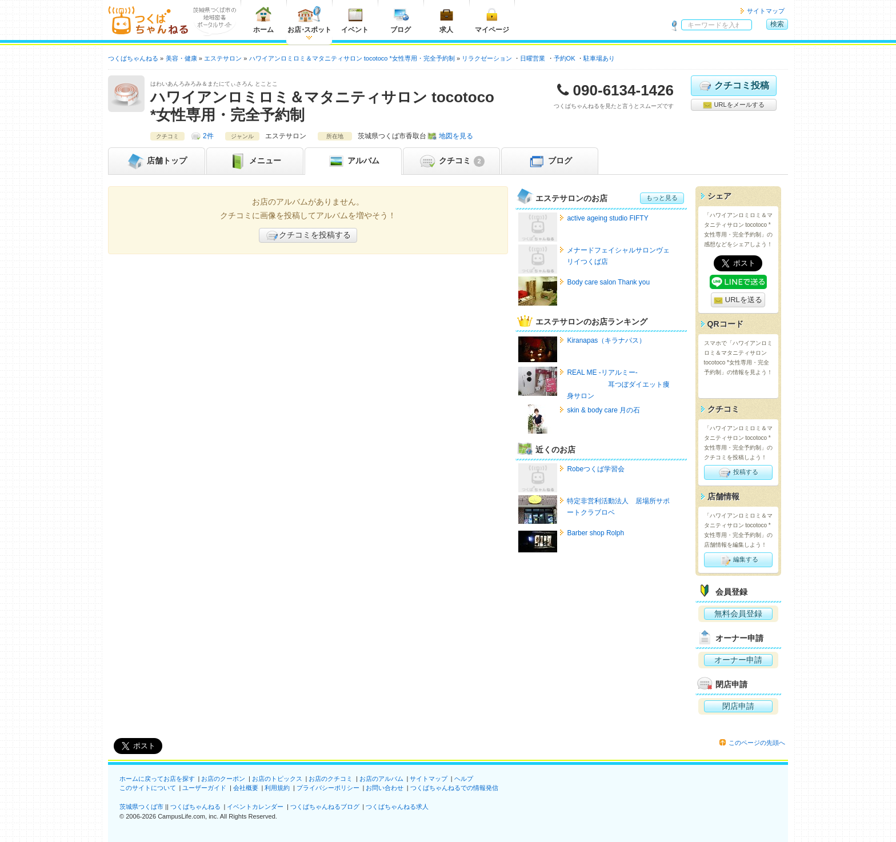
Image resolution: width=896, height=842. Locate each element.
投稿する (738, 472)
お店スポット (309, 20)
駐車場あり (599, 58)
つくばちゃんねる (195, 806)
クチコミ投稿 (733, 86)
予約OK (564, 58)
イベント (355, 20)
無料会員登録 (738, 613)
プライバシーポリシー (328, 787)
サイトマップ (766, 10)
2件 (208, 136)
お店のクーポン (223, 778)
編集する (738, 560)
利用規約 (277, 787)
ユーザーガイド (204, 787)
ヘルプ (463, 778)
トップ (156, 161)
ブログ (400, 20)
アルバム (353, 161)
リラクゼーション (487, 58)
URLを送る (738, 300)
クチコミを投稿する (308, 235)
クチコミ (451, 161)
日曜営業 (532, 58)
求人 (446, 20)
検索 (777, 24)
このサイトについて (147, 787)
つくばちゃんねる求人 (397, 806)
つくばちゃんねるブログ (324, 806)
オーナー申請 (738, 659)
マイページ (492, 20)
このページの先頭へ (757, 742)
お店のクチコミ (331, 778)
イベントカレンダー (255, 806)
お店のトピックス (277, 778)
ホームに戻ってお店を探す (157, 778)
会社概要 (245, 787)
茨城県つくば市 (141, 806)
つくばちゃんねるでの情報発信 (454, 787)
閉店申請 (738, 706)
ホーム (263, 20)
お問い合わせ (384, 787)
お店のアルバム (381, 778)
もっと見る (662, 197)
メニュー (255, 161)
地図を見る (456, 136)
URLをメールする (733, 105)
